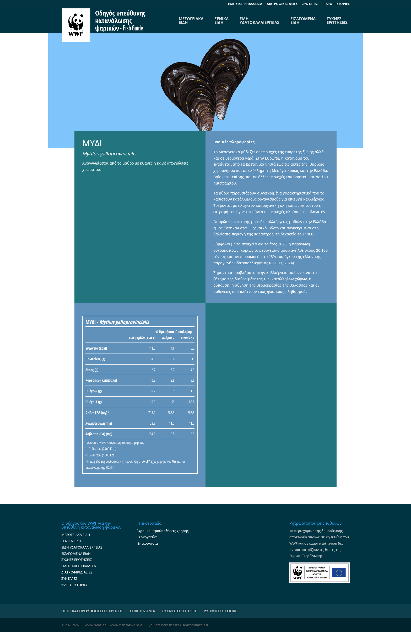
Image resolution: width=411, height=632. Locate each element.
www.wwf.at (95, 625)
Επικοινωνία (147, 543)
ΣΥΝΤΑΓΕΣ (310, 4)
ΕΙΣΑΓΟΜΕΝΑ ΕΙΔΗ (303, 20)
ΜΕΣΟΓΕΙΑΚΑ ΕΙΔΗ (75, 534)
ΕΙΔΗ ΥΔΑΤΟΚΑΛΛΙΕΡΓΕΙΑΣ (259, 20)
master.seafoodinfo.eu (188, 625)
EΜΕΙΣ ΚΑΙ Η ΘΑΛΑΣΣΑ (245, 4)
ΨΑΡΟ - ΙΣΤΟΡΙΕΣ (74, 584)
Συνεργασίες (147, 537)
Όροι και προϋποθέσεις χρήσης (162, 530)
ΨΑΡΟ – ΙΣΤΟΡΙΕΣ (336, 4)
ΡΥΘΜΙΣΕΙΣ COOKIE (221, 610)
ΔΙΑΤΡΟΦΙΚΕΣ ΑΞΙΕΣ (282, 4)
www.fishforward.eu (127, 625)
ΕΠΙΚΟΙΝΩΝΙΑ (142, 610)
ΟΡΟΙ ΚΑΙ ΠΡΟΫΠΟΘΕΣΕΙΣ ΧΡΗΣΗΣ (92, 610)
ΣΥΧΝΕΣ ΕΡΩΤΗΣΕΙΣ (337, 20)
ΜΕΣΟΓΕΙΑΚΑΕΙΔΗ (191, 20)
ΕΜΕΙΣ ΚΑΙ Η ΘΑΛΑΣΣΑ (78, 565)
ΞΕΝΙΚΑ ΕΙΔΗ (221, 20)
